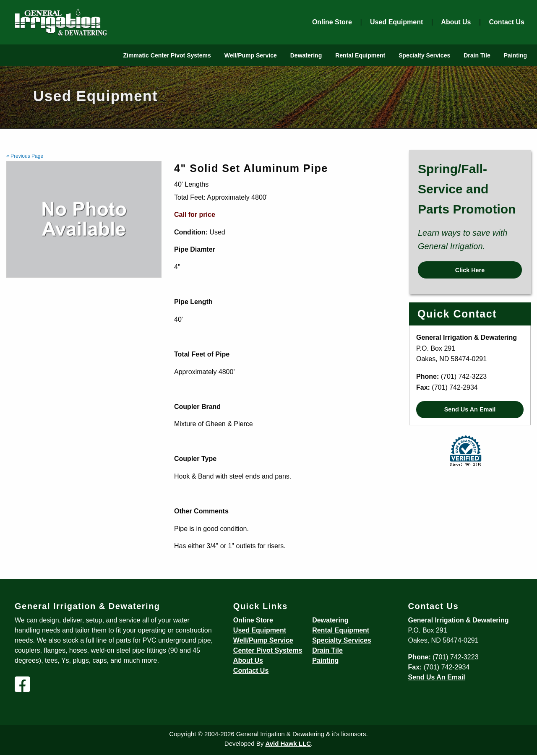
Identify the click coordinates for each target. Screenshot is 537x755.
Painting (515, 55)
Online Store (332, 22)
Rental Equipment (360, 55)
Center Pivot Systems (267, 650)
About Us (456, 22)
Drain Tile (477, 55)
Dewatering (306, 55)
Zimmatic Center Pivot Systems (167, 55)
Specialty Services (424, 55)
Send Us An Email (470, 409)
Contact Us (506, 22)
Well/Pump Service (250, 55)
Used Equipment (396, 22)
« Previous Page (24, 156)
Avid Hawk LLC (288, 743)
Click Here (470, 270)
